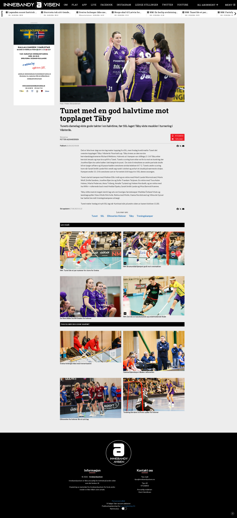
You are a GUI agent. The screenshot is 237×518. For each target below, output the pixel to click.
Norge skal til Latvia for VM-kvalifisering (127, 12)
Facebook (107, 4)
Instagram (124, 4)
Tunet (94, 216)
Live (93, 4)
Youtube (182, 4)
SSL (102, 216)
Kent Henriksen (145, 492)
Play (75, 4)
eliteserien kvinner (116, 216)
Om (66, 4)
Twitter (167, 4)
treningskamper (145, 216)
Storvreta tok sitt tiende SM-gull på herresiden (56, 12)
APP (84, 4)
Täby (131, 216)
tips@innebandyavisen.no (145, 479)
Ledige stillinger (146, 4)
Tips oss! (179, 139)
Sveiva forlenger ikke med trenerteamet (93, 12)
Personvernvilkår (118, 501)
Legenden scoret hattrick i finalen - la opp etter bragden (22, 12)
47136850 (179, 136)
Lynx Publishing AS (127, 506)
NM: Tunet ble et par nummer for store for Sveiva (196, 12)
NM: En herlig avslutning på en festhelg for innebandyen (163, 12)
